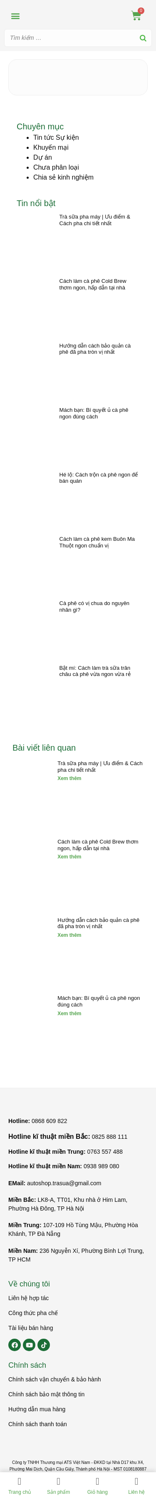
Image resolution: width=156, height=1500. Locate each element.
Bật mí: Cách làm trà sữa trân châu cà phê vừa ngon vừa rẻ (95, 671)
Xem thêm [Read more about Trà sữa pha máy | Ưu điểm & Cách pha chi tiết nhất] (69, 778)
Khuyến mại (51, 147)
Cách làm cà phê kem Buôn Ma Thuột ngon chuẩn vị (97, 542)
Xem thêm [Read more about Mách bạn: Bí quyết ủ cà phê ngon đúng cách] (69, 1013)
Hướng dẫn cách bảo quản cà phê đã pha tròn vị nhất (95, 349)
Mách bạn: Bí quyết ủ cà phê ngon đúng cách (94, 413)
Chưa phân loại (56, 167)
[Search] (143, 37)
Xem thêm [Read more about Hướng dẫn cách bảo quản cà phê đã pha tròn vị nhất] (69, 935)
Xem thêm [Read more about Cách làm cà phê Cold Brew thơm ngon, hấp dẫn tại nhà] (69, 857)
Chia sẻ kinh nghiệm (63, 177)
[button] (15, 15)
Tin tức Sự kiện (56, 137)
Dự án (42, 157)
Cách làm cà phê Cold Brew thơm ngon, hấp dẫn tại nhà (92, 284)
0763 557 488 (105, 1151)
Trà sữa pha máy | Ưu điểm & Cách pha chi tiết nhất (95, 220)
